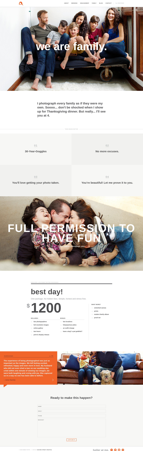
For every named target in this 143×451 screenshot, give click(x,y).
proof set (97, 317)
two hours (37, 331)
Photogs (120, 3)
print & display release (41, 334)
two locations (67, 321)
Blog (101, 3)
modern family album (101, 314)
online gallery (38, 328)
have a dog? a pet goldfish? (72, 331)
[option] (71, 368)
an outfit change (68, 328)
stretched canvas (100, 308)
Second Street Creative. (44, 449)
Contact (109, 3)
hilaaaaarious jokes (69, 325)
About (66, 3)
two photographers (40, 321)
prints (96, 311)
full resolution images (41, 325)
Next (53, 380)
